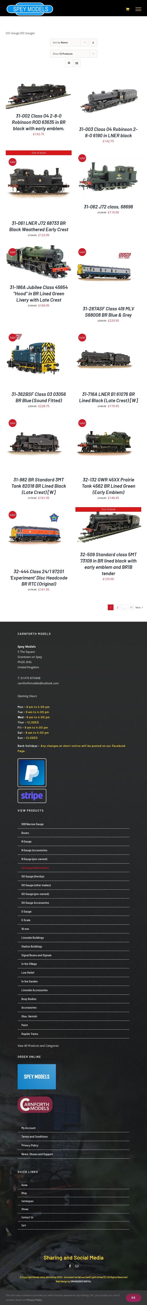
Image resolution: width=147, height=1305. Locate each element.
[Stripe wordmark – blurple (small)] (32, 791)
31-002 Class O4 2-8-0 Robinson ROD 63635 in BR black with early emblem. (38, 122)
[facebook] (70, 1266)
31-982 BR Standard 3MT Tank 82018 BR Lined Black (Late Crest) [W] (38, 486)
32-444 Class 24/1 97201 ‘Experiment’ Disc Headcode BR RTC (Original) (38, 577)
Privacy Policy (34, 1300)
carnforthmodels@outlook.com (38, 683)
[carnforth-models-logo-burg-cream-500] (37, 1091)
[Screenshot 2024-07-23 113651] (37, 1065)
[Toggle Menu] (138, 9)
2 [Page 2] (117, 607)
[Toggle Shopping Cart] (127, 9)
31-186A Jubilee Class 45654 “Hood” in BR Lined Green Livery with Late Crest (39, 293)
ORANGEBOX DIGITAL (81, 1281)
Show (63, 53)
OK (133, 1297)
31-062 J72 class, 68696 (108, 206)
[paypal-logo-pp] (32, 760)
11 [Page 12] (131, 607)
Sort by (60, 42)
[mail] (76, 1266)
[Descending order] (93, 42)
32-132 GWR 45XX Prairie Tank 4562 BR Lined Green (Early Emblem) (108, 486)
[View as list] (76, 63)
